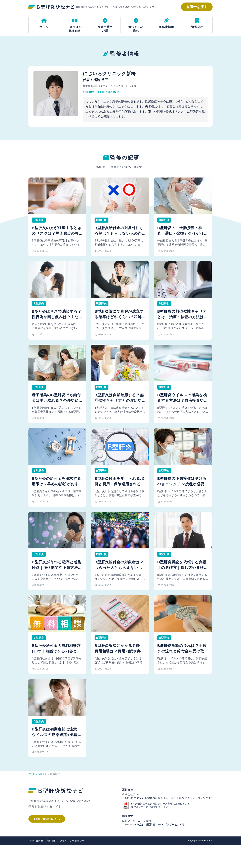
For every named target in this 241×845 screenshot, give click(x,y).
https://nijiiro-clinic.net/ (99, 91)
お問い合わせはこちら (47, 818)
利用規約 (51, 840)
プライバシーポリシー (72, 840)
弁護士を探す (196, 7)
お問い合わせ (35, 840)
